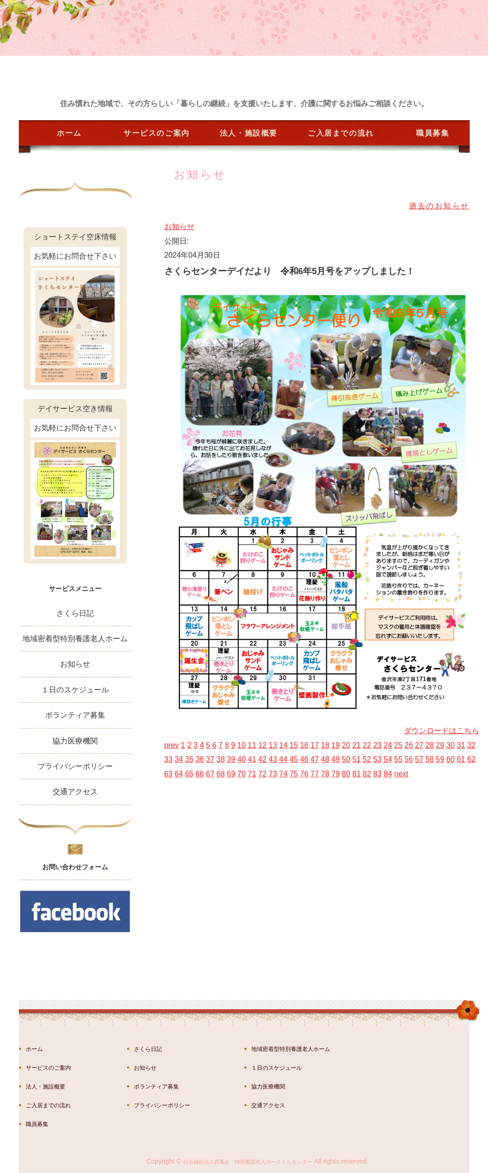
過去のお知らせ (439, 206)
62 (471, 759)
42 (262, 759)
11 (252, 745)
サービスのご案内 (157, 133)
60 (450, 759)
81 (356, 774)
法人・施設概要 (249, 133)
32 (471, 745)
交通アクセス (75, 792)
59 (440, 759)
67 (210, 774)
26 (408, 745)
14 (283, 745)
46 (304, 759)
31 (461, 745)
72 (262, 774)
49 (336, 759)
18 (325, 745)
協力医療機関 (75, 741)
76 (304, 774)
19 (336, 745)
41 (252, 759)
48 (325, 759)
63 (168, 774)
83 (377, 774)
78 (325, 774)
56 (408, 759)
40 (241, 759)
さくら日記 (75, 613)
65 (189, 774)
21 (356, 745)
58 (430, 759)
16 (304, 745)
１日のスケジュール (75, 690)
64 (179, 774)
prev (171, 745)
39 (231, 759)
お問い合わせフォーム (75, 867)
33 (168, 759)
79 (336, 774)
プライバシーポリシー (75, 766)
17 (314, 745)
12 (262, 745)
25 (398, 745)
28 (430, 745)
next (401, 774)
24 (388, 745)
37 (210, 759)
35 (189, 759)
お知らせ (179, 226)
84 (388, 774)
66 (199, 774)
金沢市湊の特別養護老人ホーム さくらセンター (86, 61)
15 (294, 745)
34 (179, 759)
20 (346, 745)
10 (241, 745)
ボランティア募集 (75, 715)
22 (367, 745)
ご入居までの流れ (341, 133)
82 (367, 774)
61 (461, 759)
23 (377, 745)
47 (314, 759)
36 (199, 759)
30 (450, 745)
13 (273, 745)
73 (273, 774)
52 (367, 759)
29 (440, 745)
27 (419, 745)
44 (283, 759)
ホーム (69, 133)
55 (398, 759)
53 (377, 759)
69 (231, 774)
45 (294, 759)
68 (221, 774)
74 (283, 774)
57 (419, 759)
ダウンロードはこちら (441, 731)
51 (356, 759)
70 (241, 774)
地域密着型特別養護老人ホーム (75, 639)
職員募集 (432, 133)
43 (273, 759)
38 (221, 759)
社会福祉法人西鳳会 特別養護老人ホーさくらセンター (247, 1162)
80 (346, 774)
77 (314, 774)
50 (346, 759)
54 (388, 759)
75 (294, 774)
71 (252, 774)
